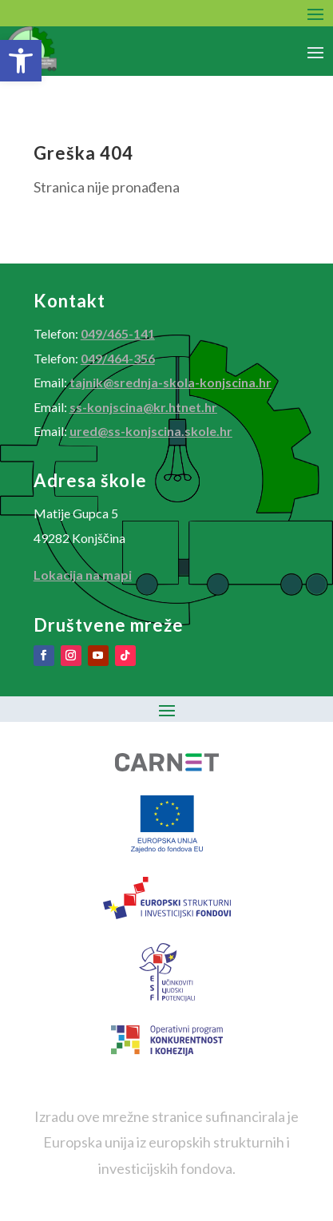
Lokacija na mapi (83, 574)
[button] (21, 60)
